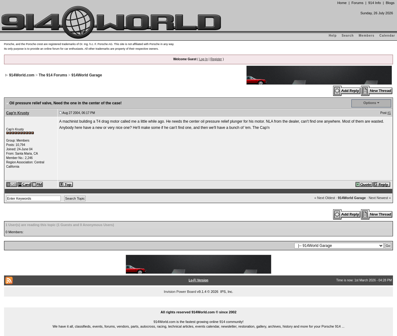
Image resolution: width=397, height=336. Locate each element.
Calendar (387, 35)
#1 (389, 113)
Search (347, 35)
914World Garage (86, 75)
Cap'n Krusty (17, 113)
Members (367, 35)
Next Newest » (380, 198)
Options (369, 103)
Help (333, 35)
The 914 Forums (53, 75)
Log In (203, 59)
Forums (357, 3)
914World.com (21, 75)
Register (216, 59)
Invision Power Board (180, 291)
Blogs (390, 3)
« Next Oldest (324, 198)
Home (341, 3)
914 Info (374, 3)
